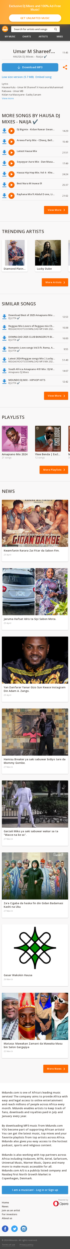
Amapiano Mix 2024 (14, 454)
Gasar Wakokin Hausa (18, 975)
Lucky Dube (44, 268)
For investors (9, 1214)
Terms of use (8, 1244)
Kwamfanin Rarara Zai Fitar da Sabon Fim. (32, 550)
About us (7, 1218)
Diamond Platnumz (15, 268)
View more (8, 98)
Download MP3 (30, 67)
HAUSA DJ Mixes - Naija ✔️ (30, 56)
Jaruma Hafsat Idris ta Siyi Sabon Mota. (30, 619)
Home (5, 1202)
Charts (26, 36)
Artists (43, 36)
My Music (10, 36)
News (5, 1206)
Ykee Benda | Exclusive (48, 454)
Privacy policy (26, 1244)
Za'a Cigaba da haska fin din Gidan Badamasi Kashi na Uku (33, 904)
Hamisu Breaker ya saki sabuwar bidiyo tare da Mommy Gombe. (35, 761)
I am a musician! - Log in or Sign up (35, 1190)
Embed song (43, 77)
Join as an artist (11, 1210)
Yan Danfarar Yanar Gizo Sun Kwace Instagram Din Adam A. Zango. (35, 689)
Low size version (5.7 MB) (18, 77)
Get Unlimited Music (35, 18)
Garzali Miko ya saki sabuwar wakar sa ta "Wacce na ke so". (31, 833)
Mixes (60, 36)
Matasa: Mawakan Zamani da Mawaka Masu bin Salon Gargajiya (33, 1045)
